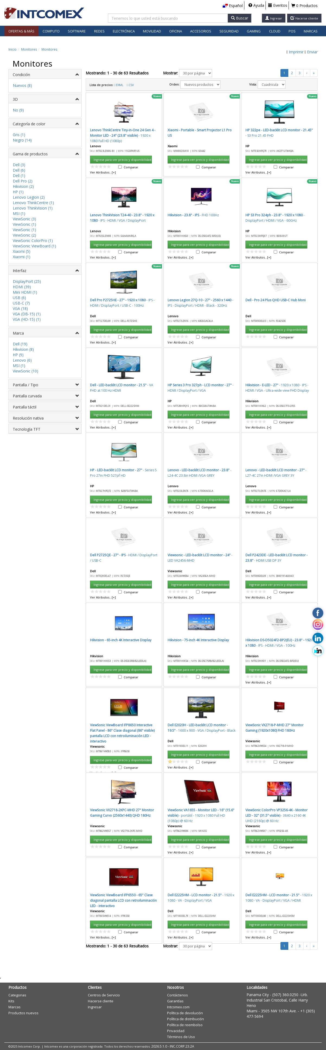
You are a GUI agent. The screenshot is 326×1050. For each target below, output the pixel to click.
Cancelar (218, 389)
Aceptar (193, 389)
